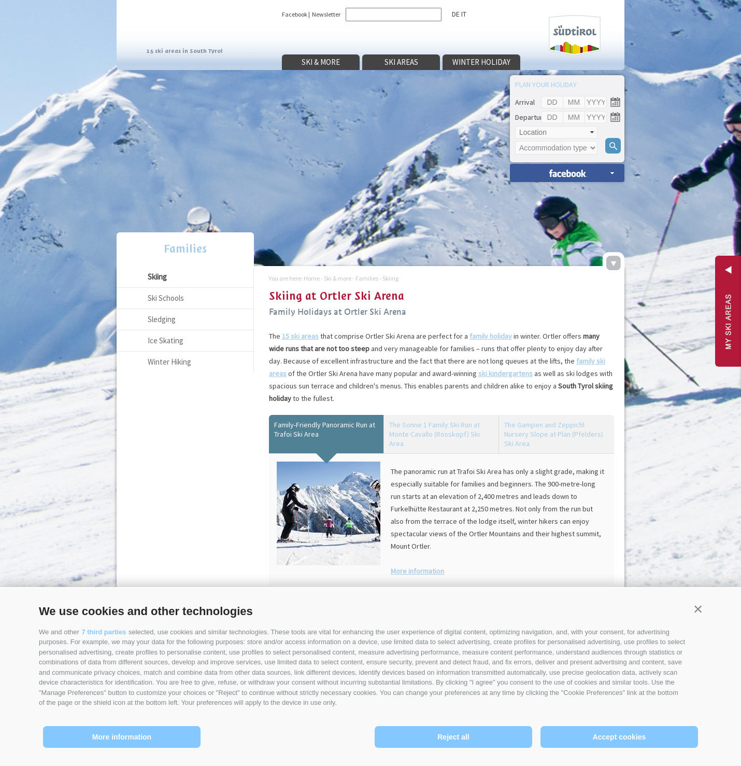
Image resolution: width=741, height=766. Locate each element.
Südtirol (575, 35)
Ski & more (321, 62)
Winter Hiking (169, 362)
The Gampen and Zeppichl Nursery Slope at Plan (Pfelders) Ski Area (553, 434)
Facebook (294, 14)
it (463, 14)
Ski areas (401, 62)
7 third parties (103, 632)
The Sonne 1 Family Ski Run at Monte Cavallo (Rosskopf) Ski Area (434, 434)
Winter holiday (481, 62)
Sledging (162, 319)
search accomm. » (567, 173)
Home (312, 278)
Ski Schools (166, 298)
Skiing (157, 277)
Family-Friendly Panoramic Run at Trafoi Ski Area (324, 429)
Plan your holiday (546, 84)
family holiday (490, 336)
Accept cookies (619, 737)
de (456, 14)
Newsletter (326, 14)
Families (185, 248)
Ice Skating (165, 340)
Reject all (453, 737)
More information (121, 737)
